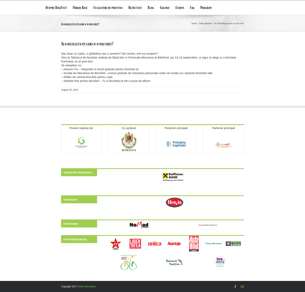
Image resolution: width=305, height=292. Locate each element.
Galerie (165, 8)
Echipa (179, 8)
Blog (151, 8)
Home (194, 23)
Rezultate (135, 8)
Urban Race (80, 8)
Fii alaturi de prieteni (108, 8)
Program (206, 8)
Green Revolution (87, 286)
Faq (192, 8)
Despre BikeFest (56, 8)
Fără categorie (205, 23)
